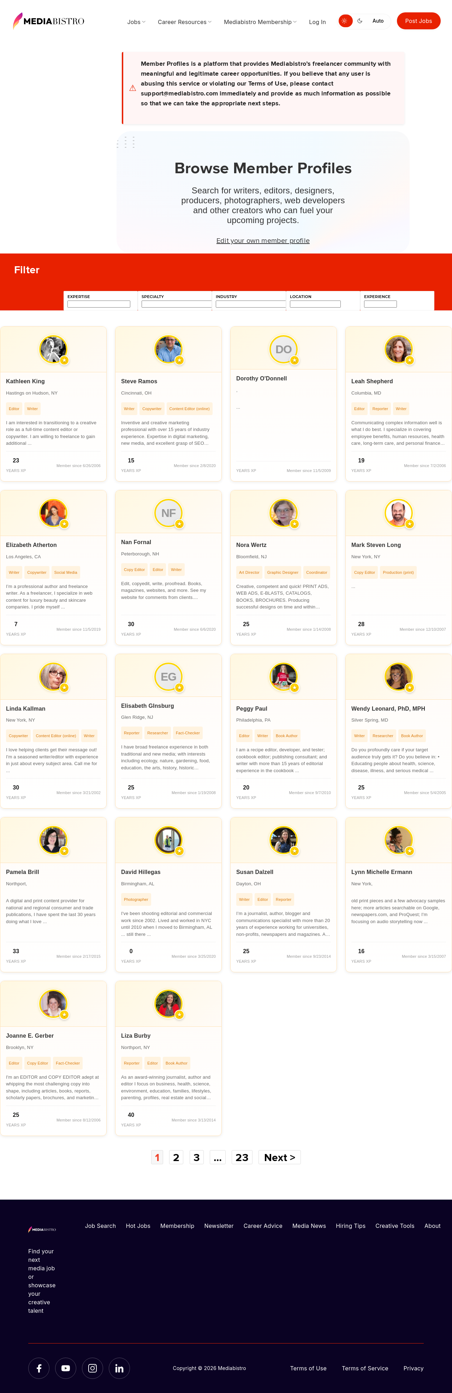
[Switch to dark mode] (361, 20)
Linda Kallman (26, 709)
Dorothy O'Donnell (261, 378)
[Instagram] (92, 1368)
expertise (78, 297)
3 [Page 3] (197, 1157)
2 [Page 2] (176, 1157)
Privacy (414, 1368)
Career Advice (263, 1225)
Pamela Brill (22, 872)
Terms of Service (365, 1368)
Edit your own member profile (263, 240)
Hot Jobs (138, 1225)
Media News (309, 1225)
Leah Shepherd (372, 381)
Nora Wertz (251, 545)
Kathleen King (25, 381)
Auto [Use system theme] (378, 21)
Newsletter (218, 1225)
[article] (53, 404)
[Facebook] (38, 1368)
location (300, 297)
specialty (153, 297)
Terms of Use (308, 1368)
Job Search (100, 1225)
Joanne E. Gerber (30, 1036)
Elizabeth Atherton (31, 545)
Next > (279, 1157)
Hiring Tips (350, 1225)
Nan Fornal (136, 542)
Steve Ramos (139, 381)
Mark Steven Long (376, 545)
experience (377, 297)
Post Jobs (419, 20)
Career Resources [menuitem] (182, 21)
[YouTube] (65, 1368)
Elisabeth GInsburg (147, 706)
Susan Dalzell (255, 872)
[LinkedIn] (119, 1368)
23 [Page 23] (242, 1157)
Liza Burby (136, 1036)
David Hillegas (141, 872)
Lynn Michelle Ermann (381, 872)
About (432, 1225)
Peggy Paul (251, 709)
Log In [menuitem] (317, 21)
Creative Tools (395, 1225)
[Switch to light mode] (346, 20)
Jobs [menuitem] (134, 21)
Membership (177, 1225)
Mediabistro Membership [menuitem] (258, 21)
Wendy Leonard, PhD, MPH (388, 709)
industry (226, 297)
